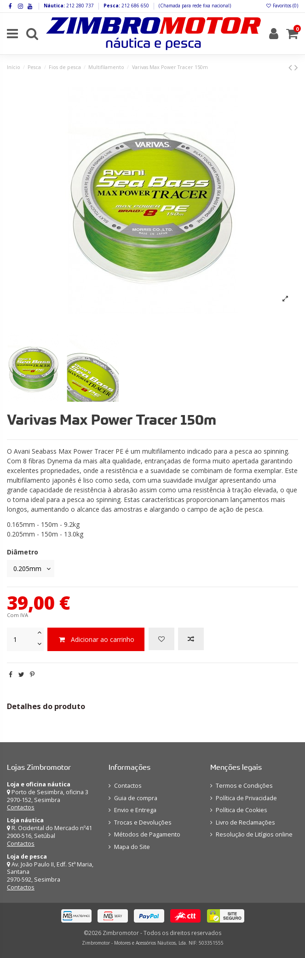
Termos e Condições (244, 786)
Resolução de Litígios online (254, 834)
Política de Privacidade (246, 798)
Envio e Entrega (135, 810)
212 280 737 (79, 5)
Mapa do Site (132, 847)
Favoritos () (281, 5)
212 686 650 (134, 5)
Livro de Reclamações (245, 822)
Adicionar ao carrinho (96, 639)
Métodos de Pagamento (147, 834)
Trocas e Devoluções (143, 822)
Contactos (21, 807)
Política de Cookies (241, 810)
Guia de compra (135, 798)
